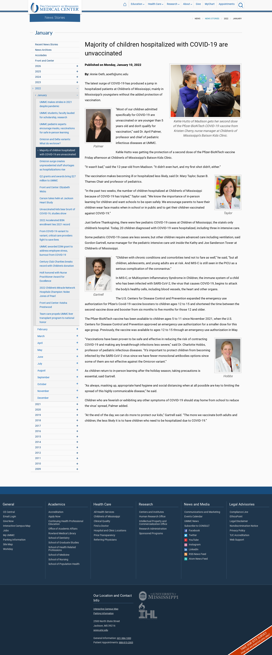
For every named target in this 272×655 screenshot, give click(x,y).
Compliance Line (239, 510)
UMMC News (191, 519)
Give (198, 5)
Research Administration (153, 526)
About (186, 5)
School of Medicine (58, 552)
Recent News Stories (46, 42)
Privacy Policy (237, 528)
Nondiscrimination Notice (244, 523)
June (40, 354)
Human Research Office (152, 514)
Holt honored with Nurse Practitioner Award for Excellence (53, 274)
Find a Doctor (101, 523)
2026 (38, 64)
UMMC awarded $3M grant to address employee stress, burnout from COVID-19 (56, 248)
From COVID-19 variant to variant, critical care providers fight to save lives (56, 233)
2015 (38, 434)
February (42, 327)
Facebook (192, 528)
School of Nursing (58, 557)
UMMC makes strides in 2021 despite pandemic (56, 102)
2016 (38, 429)
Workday (8, 547)
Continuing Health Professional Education (65, 520)
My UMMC (9, 533)
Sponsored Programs (151, 531)
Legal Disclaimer (239, 519)
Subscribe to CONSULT (197, 523)
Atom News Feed (196, 556)
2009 (38, 466)
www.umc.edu (100, 628)
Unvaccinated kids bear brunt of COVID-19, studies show (57, 209)
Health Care (154, 5)
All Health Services (104, 510)
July (39, 361)
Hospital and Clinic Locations (110, 528)
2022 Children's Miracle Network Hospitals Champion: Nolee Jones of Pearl (57, 289)
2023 (38, 80)
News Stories (55, 17)
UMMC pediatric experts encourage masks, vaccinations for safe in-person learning (57, 126)
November (43, 388)
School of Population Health (64, 562)
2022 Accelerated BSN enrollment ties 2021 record (55, 220)
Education (136, 5)
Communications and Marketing (202, 510)
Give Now (8, 519)
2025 (38, 69)
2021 (38, 402)
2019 (38, 412)
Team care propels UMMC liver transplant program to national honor (57, 316)
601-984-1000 (124, 636)
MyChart (210, 5)
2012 (38, 450)
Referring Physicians (105, 537)
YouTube (191, 537)
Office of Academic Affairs (62, 526)
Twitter (190, 533)
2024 (38, 74)
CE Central (9, 510)
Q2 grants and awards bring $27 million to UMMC (58, 176)
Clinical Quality (102, 519)
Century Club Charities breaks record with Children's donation (57, 261)
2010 (38, 461)
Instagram (192, 542)
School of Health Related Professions (62, 547)
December (43, 395)
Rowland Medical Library (62, 531)
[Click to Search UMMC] (241, 5)
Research (172, 5)
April (39, 340)
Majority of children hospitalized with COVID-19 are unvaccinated (58, 150)
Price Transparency (104, 533)
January (42, 93)
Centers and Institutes (151, 510)
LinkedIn (191, 547)
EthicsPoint (236, 514)
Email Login (9, 514)
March (41, 334)
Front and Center (44, 58)
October (41, 382)
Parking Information (14, 537)
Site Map (8, 542)
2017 (38, 423)
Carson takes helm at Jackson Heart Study (56, 198)
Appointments (227, 5)
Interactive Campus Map (16, 523)
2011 (38, 456)
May (39, 347)
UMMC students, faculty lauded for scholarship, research (57, 113)
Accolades (41, 53)
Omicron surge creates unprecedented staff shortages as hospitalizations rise (57, 163)
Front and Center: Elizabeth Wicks (55, 187)
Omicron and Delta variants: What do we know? (55, 139)
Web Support (237, 537)
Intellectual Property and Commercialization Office (153, 520)
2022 (38, 86)
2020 (38, 407)
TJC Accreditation (239, 533)
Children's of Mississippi (107, 514)
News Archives (43, 47)
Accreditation (55, 510)
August (41, 368)
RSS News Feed (195, 552)
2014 (38, 439)
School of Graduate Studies (63, 540)
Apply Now (54, 514)
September (43, 375)
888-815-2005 (126, 640)
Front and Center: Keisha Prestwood (53, 302)
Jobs (6, 528)
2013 (38, 445)
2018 (38, 418)
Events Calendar (193, 514)
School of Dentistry (58, 535)
